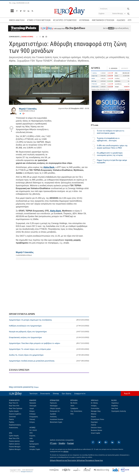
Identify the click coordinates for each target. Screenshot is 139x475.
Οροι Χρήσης (66, 393)
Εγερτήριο (94, 422)
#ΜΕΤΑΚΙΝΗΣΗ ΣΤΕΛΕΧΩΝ (103, 20)
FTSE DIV (94, 84)
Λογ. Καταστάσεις (76, 411)
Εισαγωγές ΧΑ (55, 411)
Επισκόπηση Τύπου (97, 419)
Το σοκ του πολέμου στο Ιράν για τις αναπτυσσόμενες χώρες (110, 132)
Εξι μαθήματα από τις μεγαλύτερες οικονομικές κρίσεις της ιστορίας (110, 154)
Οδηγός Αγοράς (55, 408)
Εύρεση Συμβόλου (15, 414)
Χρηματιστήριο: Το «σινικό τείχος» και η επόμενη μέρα (49, 349)
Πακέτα (11, 419)
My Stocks (73, 403)
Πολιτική (32, 419)
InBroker (65, 451)
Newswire (32, 403)
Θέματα (93, 417)
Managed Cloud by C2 (26, 471)
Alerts (72, 406)
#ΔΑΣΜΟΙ (121, 20)
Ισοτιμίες (32, 447)
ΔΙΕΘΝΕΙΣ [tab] (124, 68)
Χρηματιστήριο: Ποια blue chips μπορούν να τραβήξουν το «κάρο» (49, 343)
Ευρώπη (32, 436)
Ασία (31, 438)
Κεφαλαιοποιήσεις (15, 425)
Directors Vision (96, 427)
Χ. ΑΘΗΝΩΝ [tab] (113, 68)
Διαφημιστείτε (79, 393)
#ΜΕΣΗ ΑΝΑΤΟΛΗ (16, 20)
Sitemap (56, 393)
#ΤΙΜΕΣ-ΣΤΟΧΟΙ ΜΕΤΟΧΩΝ (38, 20)
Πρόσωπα (53, 403)
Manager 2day (96, 411)
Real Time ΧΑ (13, 403)
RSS (72, 414)
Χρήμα (31, 441)
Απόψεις (94, 406)
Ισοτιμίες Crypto (34, 449)
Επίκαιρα (32, 414)
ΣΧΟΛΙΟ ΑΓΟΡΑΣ (27, 37)
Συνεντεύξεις (95, 408)
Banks (93, 78)
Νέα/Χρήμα (53, 406)
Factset (70, 443)
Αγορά (31, 408)
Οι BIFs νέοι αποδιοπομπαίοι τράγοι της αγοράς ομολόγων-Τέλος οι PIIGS (112, 146)
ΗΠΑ (31, 433)
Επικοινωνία (45, 393)
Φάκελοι (93, 414)
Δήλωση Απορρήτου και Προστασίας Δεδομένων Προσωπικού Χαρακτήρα (76, 460)
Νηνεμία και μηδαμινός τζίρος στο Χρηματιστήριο (49, 332)
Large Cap (94, 75)
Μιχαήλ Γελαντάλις (28, 109)
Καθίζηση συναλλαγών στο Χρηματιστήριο (49, 326)
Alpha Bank (48, 167)
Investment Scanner (56, 419)
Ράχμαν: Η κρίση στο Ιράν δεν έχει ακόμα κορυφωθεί (112, 161)
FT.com (94, 125)
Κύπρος (32, 422)
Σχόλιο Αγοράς (14, 411)
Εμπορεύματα (34, 444)
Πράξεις (11, 422)
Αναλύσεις (53, 417)
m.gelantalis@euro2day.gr (27, 111)
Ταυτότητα (33, 393)
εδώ (111, 28)
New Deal (114, 408)
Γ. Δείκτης (94, 73)
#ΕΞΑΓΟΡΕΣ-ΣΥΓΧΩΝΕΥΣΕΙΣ (65, 20)
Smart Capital (95, 433)
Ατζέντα (93, 425)
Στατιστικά (12, 417)
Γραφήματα (74, 408)
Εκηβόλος (114, 406)
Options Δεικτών (14, 444)
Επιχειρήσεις (33, 417)
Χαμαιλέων (115, 403)
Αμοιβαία (53, 414)
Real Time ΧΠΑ (14, 406)
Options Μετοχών (14, 449)
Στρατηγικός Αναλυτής (118, 411)
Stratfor (62, 443)
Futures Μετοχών (14, 447)
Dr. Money (94, 403)
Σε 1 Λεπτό (33, 430)
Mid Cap (94, 81)
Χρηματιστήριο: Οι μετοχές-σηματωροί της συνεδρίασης (49, 320)
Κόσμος (32, 411)
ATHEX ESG (95, 86)
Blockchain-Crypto (56, 422)
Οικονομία (32, 406)
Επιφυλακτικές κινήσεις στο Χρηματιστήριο (49, 337)
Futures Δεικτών (14, 441)
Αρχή (126, 393)
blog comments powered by (24, 387)
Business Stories (96, 430)
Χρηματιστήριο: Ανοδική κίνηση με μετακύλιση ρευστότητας (49, 361)
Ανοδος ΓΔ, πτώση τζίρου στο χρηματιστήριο (49, 355)
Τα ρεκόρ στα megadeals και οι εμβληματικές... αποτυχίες (108, 139)
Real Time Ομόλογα (15, 408)
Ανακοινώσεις (13, 427)
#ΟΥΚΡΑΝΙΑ (84, 20)
